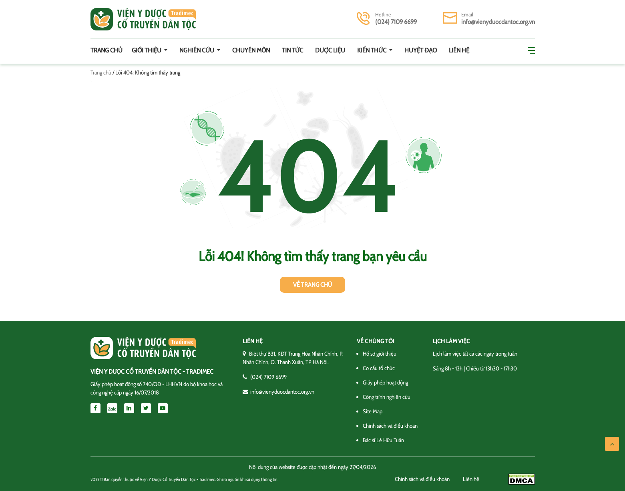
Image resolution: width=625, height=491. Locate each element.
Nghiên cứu (197, 50)
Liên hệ (459, 50)
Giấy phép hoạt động (385, 382)
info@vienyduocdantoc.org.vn (498, 22)
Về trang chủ (312, 284)
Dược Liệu (330, 50)
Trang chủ (106, 50)
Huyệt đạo (420, 50)
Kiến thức (372, 50)
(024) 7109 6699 (396, 22)
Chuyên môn (251, 50)
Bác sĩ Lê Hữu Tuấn (383, 440)
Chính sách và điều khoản (390, 425)
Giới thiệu (147, 50)
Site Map (372, 411)
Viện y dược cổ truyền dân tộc (143, 19)
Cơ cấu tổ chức (379, 368)
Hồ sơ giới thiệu (379, 353)
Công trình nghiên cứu (386, 396)
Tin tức (292, 50)
